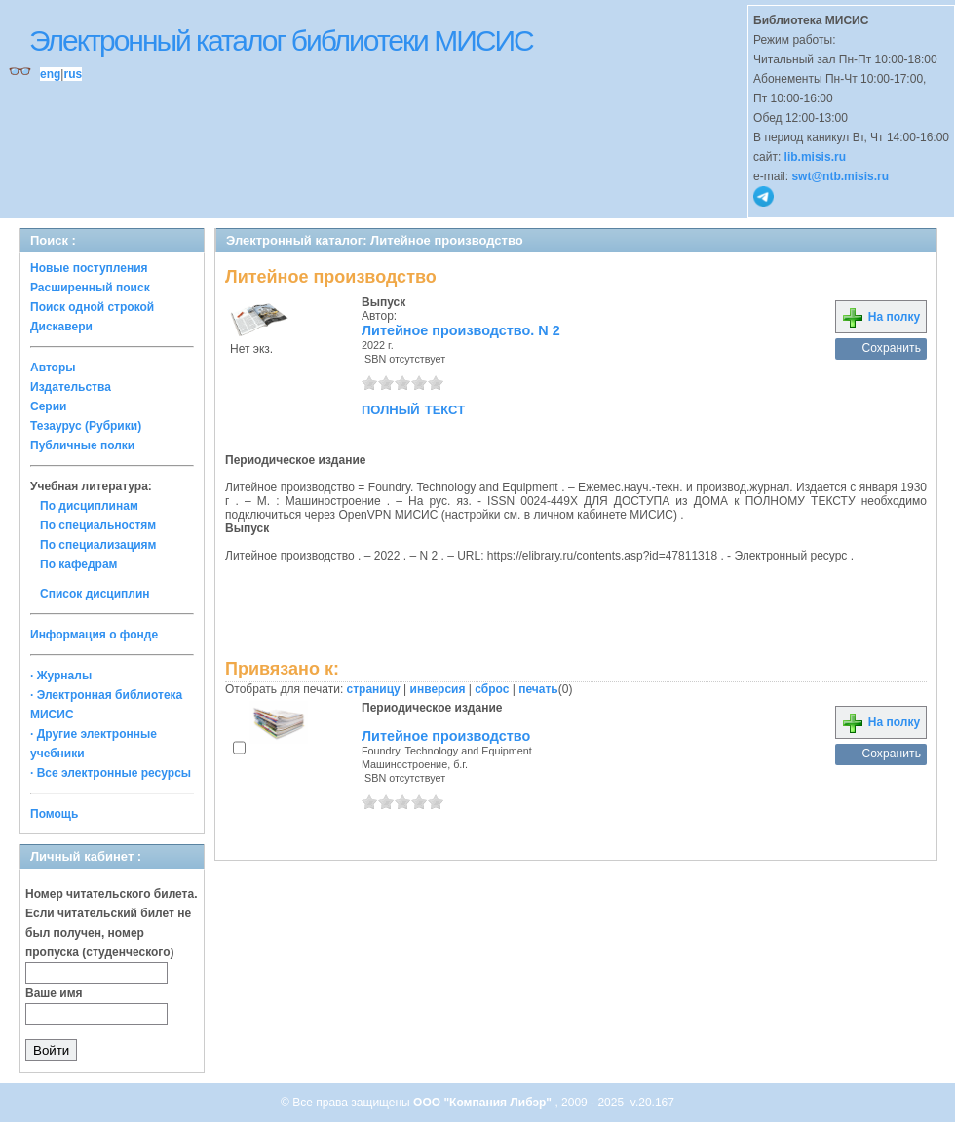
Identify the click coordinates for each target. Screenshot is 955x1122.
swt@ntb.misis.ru (840, 176)
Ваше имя (54, 993)
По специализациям (98, 545)
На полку (880, 317)
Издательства (70, 387)
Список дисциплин (95, 593)
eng (50, 74)
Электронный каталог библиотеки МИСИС (281, 40)
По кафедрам (78, 564)
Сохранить (891, 348)
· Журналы (61, 675)
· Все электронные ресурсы (110, 773)
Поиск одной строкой (92, 307)
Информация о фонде (94, 634)
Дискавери (61, 326)
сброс (492, 689)
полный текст (413, 408)
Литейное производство (446, 736)
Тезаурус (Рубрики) (85, 426)
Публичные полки (82, 445)
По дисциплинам (89, 506)
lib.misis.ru (815, 157)
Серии (48, 406)
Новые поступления (89, 268)
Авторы (53, 367)
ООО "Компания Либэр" (483, 1102)
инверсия (438, 689)
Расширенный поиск (90, 287)
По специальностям (98, 525)
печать (538, 689)
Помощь (54, 814)
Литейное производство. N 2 (461, 330)
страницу (374, 689)
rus (72, 74)
